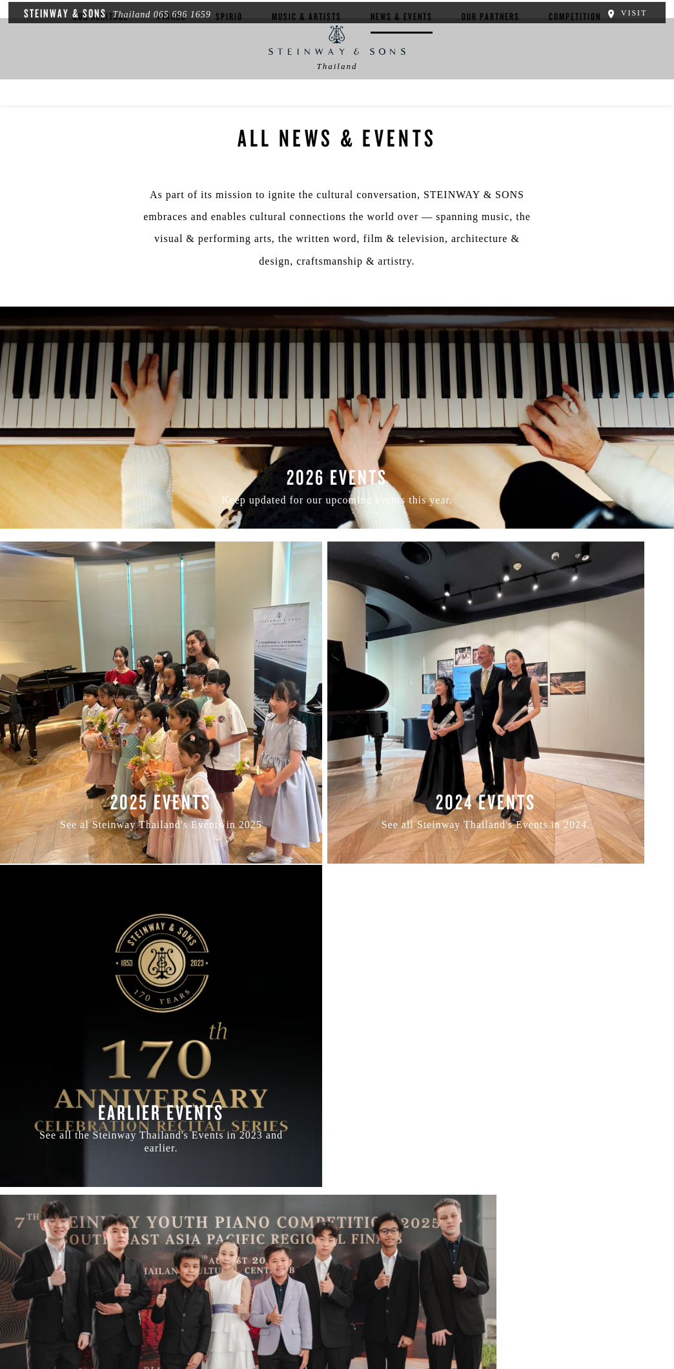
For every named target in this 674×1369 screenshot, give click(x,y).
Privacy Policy (116, 1292)
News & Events (402, 107)
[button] (308, 1229)
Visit (630, 11)
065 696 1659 (178, 13)
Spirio (229, 107)
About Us (52, 1292)
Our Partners (491, 107)
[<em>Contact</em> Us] (367, 1229)
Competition (575, 107)
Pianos (172, 107)
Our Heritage (100, 107)
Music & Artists (307, 107)
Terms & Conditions (202, 1292)
